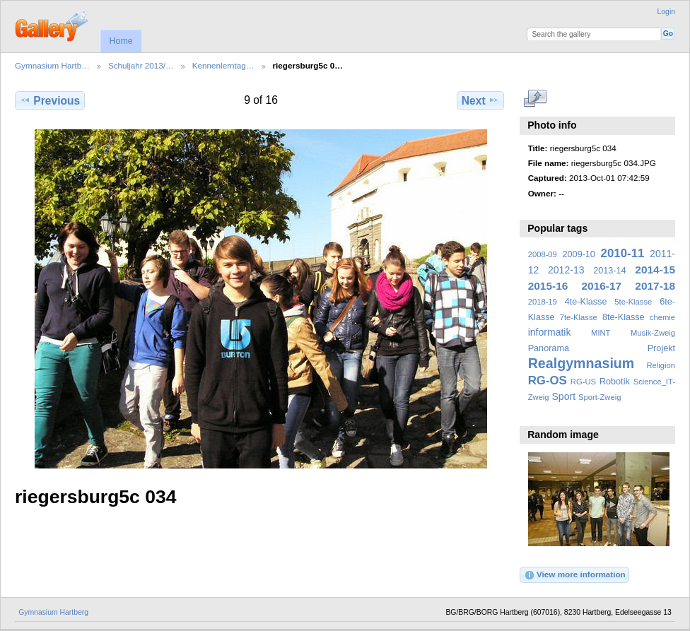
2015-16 (548, 286)
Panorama (548, 348)
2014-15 (655, 270)
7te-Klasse (578, 317)
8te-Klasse (623, 317)
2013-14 (609, 271)
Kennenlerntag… (223, 65)
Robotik (615, 382)
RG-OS (547, 380)
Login (666, 12)
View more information (575, 575)
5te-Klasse (633, 301)
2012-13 (566, 270)
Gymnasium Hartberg (53, 612)
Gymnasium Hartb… (52, 65)
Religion (660, 365)
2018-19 (542, 301)
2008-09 (542, 254)
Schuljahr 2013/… (141, 65)
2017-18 (655, 286)
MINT (600, 333)
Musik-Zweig (653, 333)
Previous (50, 100)
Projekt (661, 348)
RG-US (583, 381)
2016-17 (602, 286)
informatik (549, 332)
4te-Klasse (586, 302)
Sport (564, 396)
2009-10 (579, 254)
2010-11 (623, 253)
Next (480, 100)
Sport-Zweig (599, 397)
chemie (662, 317)
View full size (535, 99)
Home (120, 41)
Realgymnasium (581, 363)
